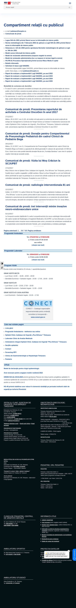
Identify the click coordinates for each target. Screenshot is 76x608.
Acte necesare (46, 522)
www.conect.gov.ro (38, 317)
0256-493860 (14, 525)
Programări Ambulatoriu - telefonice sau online (22, 331)
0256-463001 (9, 523)
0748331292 (45, 254)
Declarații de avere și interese (50, 539)
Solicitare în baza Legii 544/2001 (17, 66)
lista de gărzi (53, 416)
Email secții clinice (25, 423)
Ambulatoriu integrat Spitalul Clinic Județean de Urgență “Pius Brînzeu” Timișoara (36, 342)
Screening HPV (11, 352)
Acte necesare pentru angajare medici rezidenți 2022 (23, 373)
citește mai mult (38, 245)
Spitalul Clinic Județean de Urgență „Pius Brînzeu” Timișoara (28, 335)
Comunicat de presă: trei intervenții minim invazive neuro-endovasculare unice (36, 208)
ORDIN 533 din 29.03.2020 (13, 377)
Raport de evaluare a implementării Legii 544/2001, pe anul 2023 (29, 76)
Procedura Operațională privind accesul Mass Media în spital (31, 61)
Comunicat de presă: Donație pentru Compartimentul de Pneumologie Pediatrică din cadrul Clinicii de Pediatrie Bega (37, 136)
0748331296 (45, 237)
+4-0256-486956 (10, 417)
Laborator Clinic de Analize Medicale (18, 338)
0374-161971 (9, 554)
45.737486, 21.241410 (19, 466)
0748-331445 (16, 554)
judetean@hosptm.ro (18, 31)
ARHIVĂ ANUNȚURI (47, 520)
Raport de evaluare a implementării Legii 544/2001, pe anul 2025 (29, 81)
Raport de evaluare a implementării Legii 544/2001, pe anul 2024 (29, 78)
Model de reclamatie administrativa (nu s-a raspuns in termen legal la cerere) (33, 58)
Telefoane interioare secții (11, 423)
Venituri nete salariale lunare (50, 525)
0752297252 (34, 237)
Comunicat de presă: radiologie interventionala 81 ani (37, 184)
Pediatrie (8, 359)
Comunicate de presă (13, 34)
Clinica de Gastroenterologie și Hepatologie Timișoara (25, 356)
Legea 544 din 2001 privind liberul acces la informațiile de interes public (32, 40)
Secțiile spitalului (11, 345)
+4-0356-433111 (17, 413)
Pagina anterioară (10, 230)
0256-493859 (7, 525)
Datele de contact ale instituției (50, 541)
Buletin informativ (12, 63)
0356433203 (34, 254)
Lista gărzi (9, 328)
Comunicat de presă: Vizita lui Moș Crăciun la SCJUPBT (32, 162)
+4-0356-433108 (18, 419)
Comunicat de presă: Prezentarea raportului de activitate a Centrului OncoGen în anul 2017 (33, 110)
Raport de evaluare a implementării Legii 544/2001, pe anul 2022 (29, 73)
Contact (8, 349)
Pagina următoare (34, 230)
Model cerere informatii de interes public (20, 53)
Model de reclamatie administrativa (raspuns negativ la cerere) (28, 55)
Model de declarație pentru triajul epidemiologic (21, 368)
